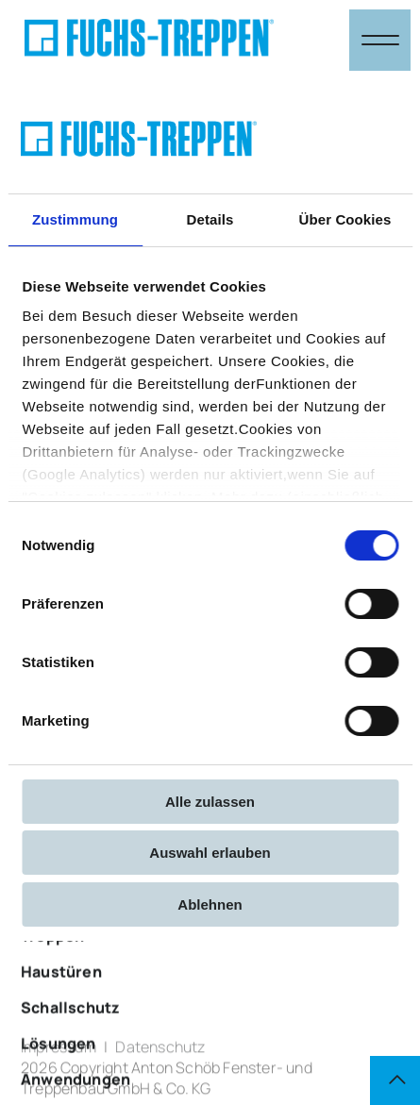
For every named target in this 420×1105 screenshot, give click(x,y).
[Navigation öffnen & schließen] (380, 40)
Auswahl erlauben (209, 853)
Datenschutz (161, 1053)
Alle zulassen (210, 802)
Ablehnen (209, 904)
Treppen (52, 962)
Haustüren (61, 998)
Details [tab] (210, 219)
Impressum (58, 1053)
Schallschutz (70, 1034)
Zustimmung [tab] (75, 219)
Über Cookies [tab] (345, 219)
